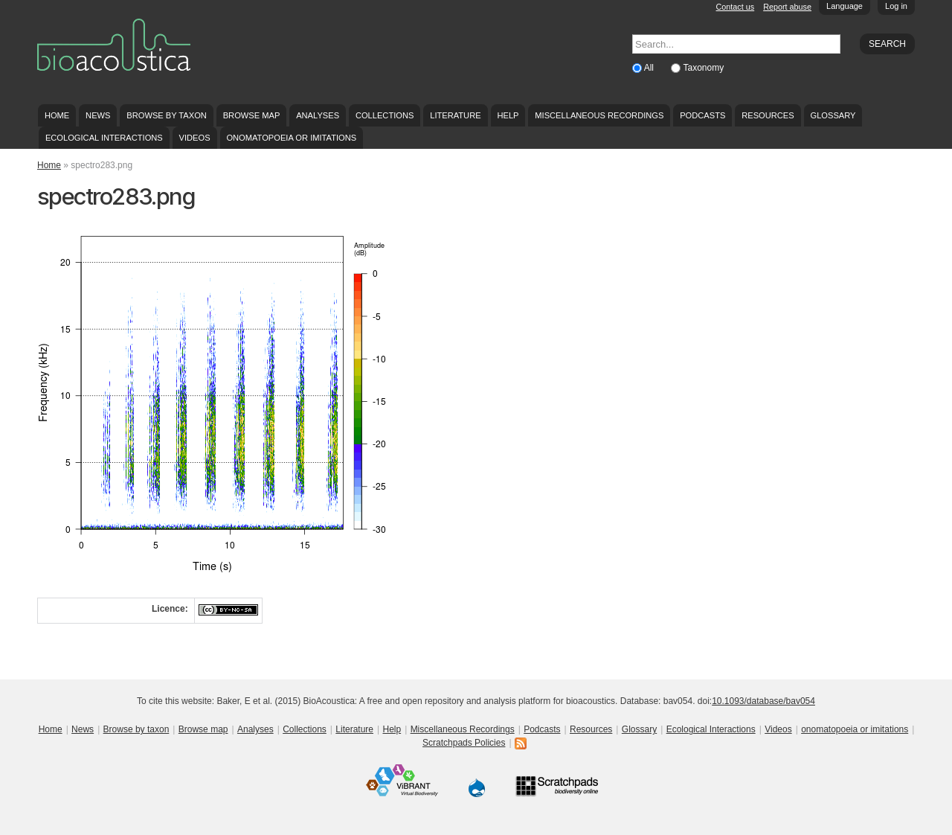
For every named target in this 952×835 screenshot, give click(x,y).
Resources (768, 115)
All (650, 68)
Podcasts (702, 115)
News (98, 115)
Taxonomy (703, 68)
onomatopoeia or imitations (291, 137)
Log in (896, 5)
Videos (194, 137)
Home (57, 115)
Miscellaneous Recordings (599, 115)
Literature (455, 115)
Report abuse (787, 6)
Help (507, 115)
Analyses (317, 115)
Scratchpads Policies (463, 743)
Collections (385, 115)
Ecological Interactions (104, 137)
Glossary (833, 115)
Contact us (735, 6)
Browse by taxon (166, 115)
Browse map (251, 115)
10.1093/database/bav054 (763, 701)
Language (844, 5)
